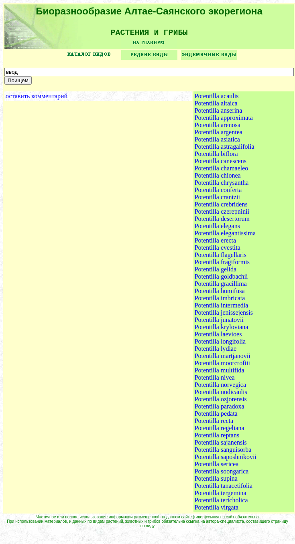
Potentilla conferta (218, 192)
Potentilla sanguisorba (223, 452)
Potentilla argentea (218, 134)
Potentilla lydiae (215, 351)
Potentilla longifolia (220, 344)
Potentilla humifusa (220, 293)
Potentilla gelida (215, 272)
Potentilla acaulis (217, 98)
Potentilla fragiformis (222, 264)
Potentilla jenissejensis (224, 315)
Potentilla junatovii (219, 322)
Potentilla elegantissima (225, 236)
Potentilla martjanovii (222, 358)
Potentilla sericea (217, 466)
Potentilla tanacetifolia (223, 488)
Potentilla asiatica (217, 142)
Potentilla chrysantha (222, 185)
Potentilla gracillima (221, 286)
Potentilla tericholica (221, 503)
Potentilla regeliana (219, 430)
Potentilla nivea (215, 380)
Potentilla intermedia (221, 308)
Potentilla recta (214, 423)
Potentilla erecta (215, 243)
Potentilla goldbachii (221, 279)
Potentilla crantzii (217, 199)
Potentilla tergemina (220, 495)
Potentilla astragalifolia (224, 149)
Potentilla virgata (216, 510)
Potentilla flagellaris (220, 257)
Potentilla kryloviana (221, 329)
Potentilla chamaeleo (221, 171)
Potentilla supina (216, 481)
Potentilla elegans (217, 228)
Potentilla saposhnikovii (225, 459)
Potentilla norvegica (220, 387)
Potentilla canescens (220, 163)
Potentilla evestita (217, 250)
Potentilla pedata (216, 416)
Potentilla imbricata (220, 300)
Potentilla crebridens (221, 207)
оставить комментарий (36, 98)
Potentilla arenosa (217, 127)
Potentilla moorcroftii (222, 365)
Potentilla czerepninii (222, 214)
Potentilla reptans (217, 438)
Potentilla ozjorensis (221, 401)
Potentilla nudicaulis (221, 394)
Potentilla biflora (216, 156)
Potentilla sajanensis (221, 445)
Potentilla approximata (224, 120)
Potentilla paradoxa (219, 409)
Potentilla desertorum (222, 221)
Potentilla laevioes (218, 337)
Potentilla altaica (216, 106)
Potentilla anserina (218, 113)
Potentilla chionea (218, 178)
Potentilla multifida (219, 373)
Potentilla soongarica (222, 474)
